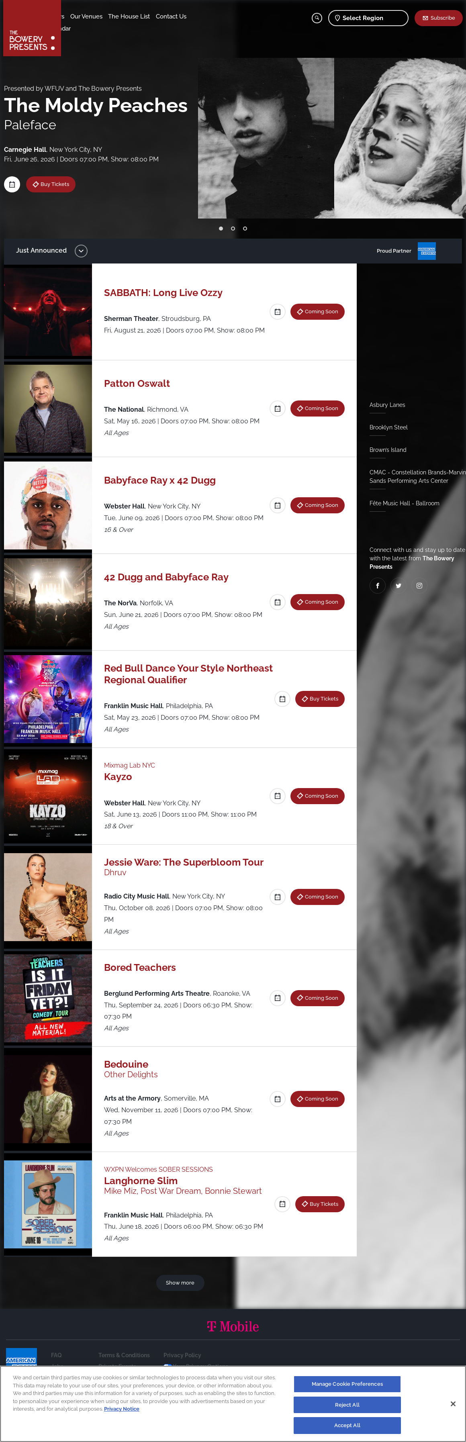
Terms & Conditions (124, 1355)
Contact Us (83, 28)
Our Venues (109, 16)
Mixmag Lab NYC (131, 765)
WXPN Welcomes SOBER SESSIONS (160, 1169)
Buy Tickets (57, 184)
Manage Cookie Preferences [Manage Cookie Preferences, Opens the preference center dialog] (347, 1384)
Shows (77, 16)
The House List (152, 16)
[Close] (453, 1404)
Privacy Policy (182, 1355)
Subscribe (443, 17)
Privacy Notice (121, 1409)
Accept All (347, 1425)
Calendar (117, 28)
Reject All (347, 1405)
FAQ (56, 1355)
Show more (181, 1282)
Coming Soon (320, 311)
